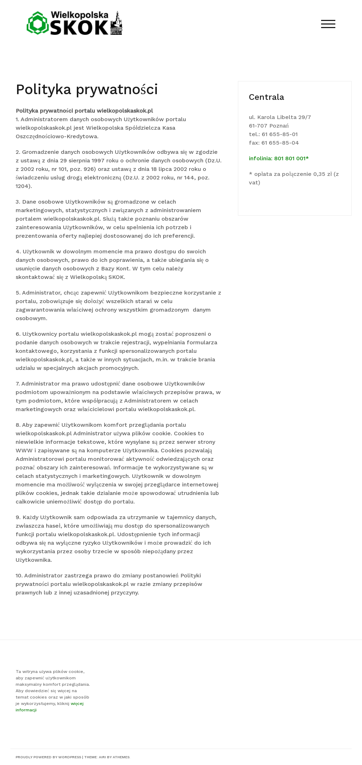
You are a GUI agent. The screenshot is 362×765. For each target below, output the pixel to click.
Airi (102, 757)
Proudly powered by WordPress (48, 757)
